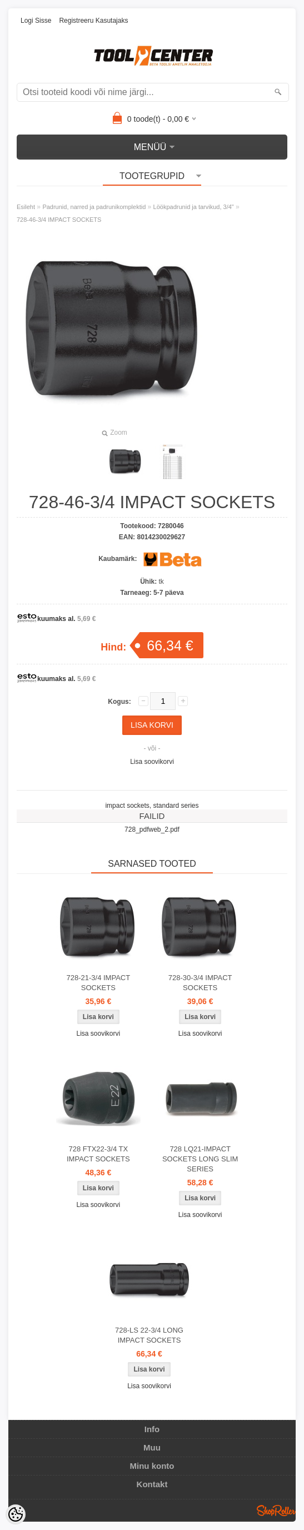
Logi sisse (36, 20)
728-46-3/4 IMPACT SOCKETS (59, 219)
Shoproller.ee (276, 1510)
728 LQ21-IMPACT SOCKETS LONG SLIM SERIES (200, 1159)
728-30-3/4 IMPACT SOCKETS (200, 982)
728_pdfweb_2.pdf (152, 829)
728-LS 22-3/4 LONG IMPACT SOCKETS (149, 1335)
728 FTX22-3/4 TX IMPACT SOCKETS (98, 1154)
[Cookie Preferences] (16, 1514)
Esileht (26, 206)
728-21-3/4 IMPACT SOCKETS (99, 982)
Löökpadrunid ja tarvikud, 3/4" (193, 206)
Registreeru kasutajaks (93, 20)
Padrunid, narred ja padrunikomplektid (94, 206)
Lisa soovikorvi (152, 762)
